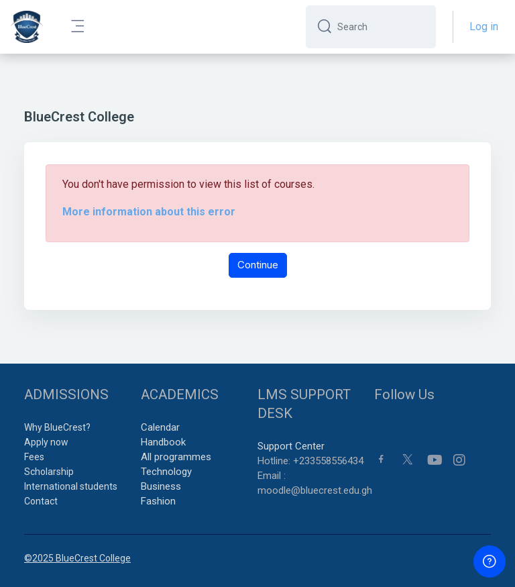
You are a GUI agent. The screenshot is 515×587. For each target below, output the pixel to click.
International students (70, 486)
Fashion (158, 501)
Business (161, 486)
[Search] (381, 26)
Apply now (46, 442)
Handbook (163, 442)
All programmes (176, 457)
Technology (166, 472)
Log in (483, 26)
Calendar (160, 427)
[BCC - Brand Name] (27, 27)
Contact (41, 501)
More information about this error (148, 211)
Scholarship (49, 471)
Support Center (291, 446)
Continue (257, 264)
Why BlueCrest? (57, 427)
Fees (34, 456)
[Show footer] (489, 561)
